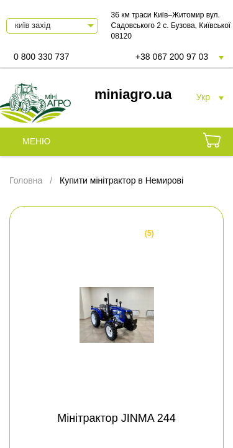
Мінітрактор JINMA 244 (116, 418)
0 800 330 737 (42, 57)
